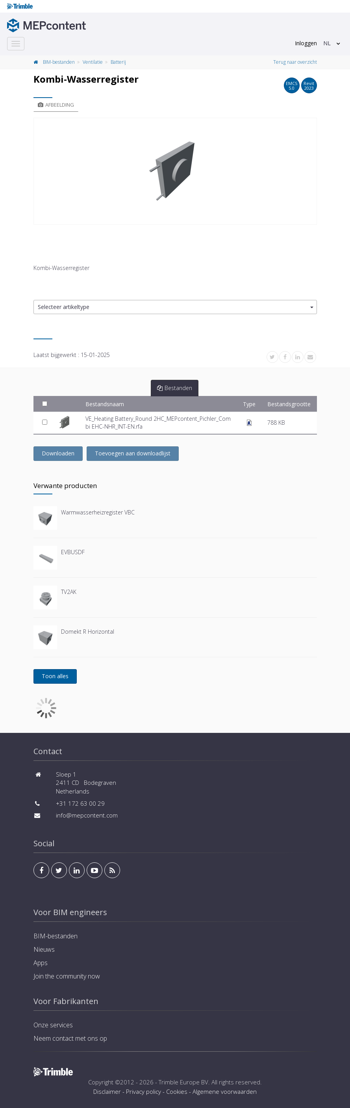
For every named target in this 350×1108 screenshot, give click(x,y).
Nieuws (44, 949)
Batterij (118, 62)
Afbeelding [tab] (56, 104)
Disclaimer (107, 1091)
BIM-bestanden (59, 62)
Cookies (176, 1091)
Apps (40, 962)
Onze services (53, 1025)
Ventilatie (93, 62)
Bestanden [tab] (174, 388)
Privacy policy (143, 1091)
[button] (175, 307)
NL (327, 43)
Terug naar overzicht (295, 62)
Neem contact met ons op (70, 1038)
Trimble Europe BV (183, 1082)
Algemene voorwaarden (225, 1091)
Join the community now (66, 976)
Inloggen (306, 43)
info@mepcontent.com (87, 815)
